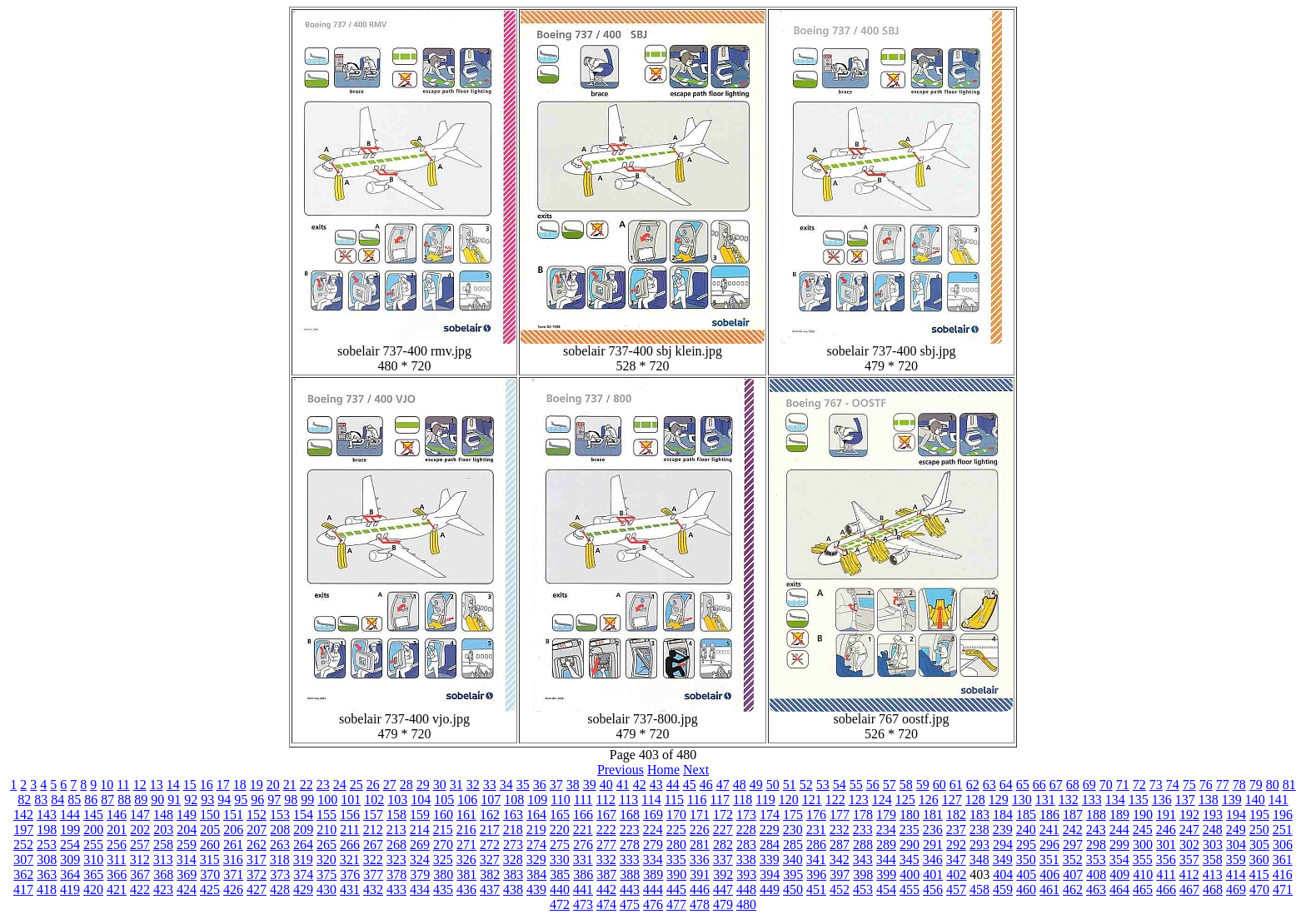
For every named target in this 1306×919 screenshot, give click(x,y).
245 (1143, 829)
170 (676, 814)
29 (423, 784)
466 (1166, 889)
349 (1003, 859)
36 (539, 784)
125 (905, 799)
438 (513, 889)
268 (396, 844)
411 (1165, 874)
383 (513, 874)
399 (886, 874)
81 (1289, 784)
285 (793, 844)
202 (140, 829)
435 (443, 889)
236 (933, 829)
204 (187, 829)
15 (190, 784)
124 (882, 799)
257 (140, 844)
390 (676, 874)
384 (536, 874)
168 (630, 814)
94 (224, 799)
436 (466, 889)
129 (999, 799)
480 (746, 904)
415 (1259, 874)
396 (816, 874)
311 (116, 859)
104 (421, 799)
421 (117, 889)
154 (303, 814)
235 (910, 829)
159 (420, 814)
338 (746, 859)
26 (373, 784)
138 (1209, 799)
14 (173, 784)
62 (973, 784)
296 (1049, 844)
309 (70, 859)
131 (1045, 799)
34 (506, 784)
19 (256, 784)
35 (523, 784)
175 (793, 814)
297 (1073, 844)
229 (770, 829)
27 (389, 784)
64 (1006, 784)
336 (700, 859)
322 (373, 859)
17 (223, 784)
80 (1272, 784)
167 (606, 814)
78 (1239, 784)
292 (956, 844)
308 (47, 859)
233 (863, 829)
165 (560, 814)
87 (107, 799)
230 (793, 829)
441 (583, 889)
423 (163, 889)
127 (952, 799)
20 (273, 784)
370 (210, 874)
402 (956, 874)
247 (1189, 829)
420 (93, 889)
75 (1189, 784)
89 (140, 799)
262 (257, 844)
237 (956, 829)
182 (956, 814)
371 (233, 874)
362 (23, 874)
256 (117, 844)
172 (723, 814)
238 (979, 829)
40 (606, 784)
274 (536, 844)
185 (1026, 814)
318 (280, 859)
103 (397, 799)
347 (956, 859)
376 (350, 874)
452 (840, 889)
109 (537, 799)
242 (1073, 829)
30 (439, 784)
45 (689, 784)
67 (1056, 784)
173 (746, 814)
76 (1206, 784)
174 (770, 814)
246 (1166, 829)
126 (929, 799)
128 (975, 799)
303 (1213, 844)
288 (863, 844)
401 (933, 874)
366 (117, 874)
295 (1026, 844)
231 (816, 829)
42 (639, 784)
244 (1119, 829)
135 (1139, 799)
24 (339, 784)
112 (605, 799)
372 (257, 874)
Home (663, 770)
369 (187, 874)
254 (70, 844)
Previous (620, 770)
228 (746, 829)
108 (514, 799)
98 (290, 799)
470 (1259, 889)
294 (1003, 844)
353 (1096, 859)
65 (1022, 784)
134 (1115, 799)
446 (700, 889)
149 (187, 814)
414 (1236, 874)
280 (676, 844)
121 (812, 799)
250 (1259, 829)
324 (420, 859)
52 (806, 784)
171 (700, 814)
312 (140, 859)
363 (47, 874)
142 (23, 814)
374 (303, 874)
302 (1189, 844)
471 (1283, 889)
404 (1003, 874)
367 (140, 874)
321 (350, 859)
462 (1073, 889)
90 (157, 799)
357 (1189, 859)
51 (789, 784)
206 (233, 829)
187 (1073, 814)
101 (351, 799)
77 (1222, 784)
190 (1143, 814)
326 (466, 859)
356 (1166, 859)
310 (93, 859)
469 (1236, 889)
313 (163, 859)
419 (70, 889)
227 (723, 829)
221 (583, 829)
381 (466, 874)
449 (770, 889)
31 (456, 784)
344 (886, 859)
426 (233, 889)
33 (489, 784)
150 (210, 814)
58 (906, 784)
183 (979, 814)
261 (233, 844)
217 (490, 829)
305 (1259, 844)
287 (840, 844)
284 (770, 844)
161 (466, 814)
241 (1049, 829)
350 (1026, 859)
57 (889, 784)
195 (1259, 814)
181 (933, 814)
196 (1283, 814)
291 (933, 844)
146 (117, 814)
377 (373, 874)
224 (653, 829)
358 (1213, 859)
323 (396, 859)
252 (23, 844)
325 (443, 859)
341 (816, 859)
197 (23, 829)
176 (816, 814)
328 (513, 859)
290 (910, 844)
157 (373, 814)
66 (1039, 784)
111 (583, 799)
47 (723, 784)
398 (863, 874)
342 (840, 859)
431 (350, 889)
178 (863, 814)
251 (1283, 829)
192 (1189, 814)
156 (350, 814)
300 (1143, 844)
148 (163, 814)
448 (746, 889)
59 (923, 784)
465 (1143, 889)
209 (303, 829)
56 (873, 784)
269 (420, 844)
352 (1073, 859)
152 (257, 814)
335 (676, 859)
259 (187, 844)
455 (910, 889)
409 (1119, 874)
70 (1106, 784)
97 (274, 799)
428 (280, 889)
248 (1213, 829)
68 (1072, 784)
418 (47, 889)
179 (886, 814)
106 (467, 799)
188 (1096, 814)
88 (124, 799)
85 (74, 799)
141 (1279, 799)
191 (1166, 814)
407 (1073, 874)
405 (1026, 874)
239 (1003, 829)
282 (723, 844)
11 (123, 784)
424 (187, 889)
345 (910, 859)
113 (628, 799)
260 (210, 844)
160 (443, 814)
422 (140, 889)
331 (583, 859)
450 (793, 889)
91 (174, 799)
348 (979, 859)
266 (350, 844)
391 (700, 874)
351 (1049, 859)
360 (1259, 859)
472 (560, 904)
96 (257, 799)
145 (93, 814)
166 (583, 814)
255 (93, 844)
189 (1119, 814)
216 (466, 829)
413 (1213, 874)
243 (1096, 829)
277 (606, 844)
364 (70, 874)
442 (606, 889)
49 (756, 784)
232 (840, 829)
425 (210, 889)
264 (303, 844)
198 (47, 829)
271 (466, 844)
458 (979, 889)
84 (57, 799)
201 (117, 829)
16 (206, 784)
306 (1283, 844)
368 (163, 874)
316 (233, 859)
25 (356, 784)
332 (606, 859)
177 (840, 814)
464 (1119, 889)
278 (630, 844)
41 (623, 784)
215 (443, 829)
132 (1069, 799)
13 (156, 784)
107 (491, 799)
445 (676, 889)
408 (1096, 874)
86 (90, 799)
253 (47, 844)
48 (739, 784)
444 (653, 889)
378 (396, 874)
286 (816, 844)
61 (956, 784)
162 (490, 814)
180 (910, 814)
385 (560, 874)
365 (93, 874)
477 (676, 904)
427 (257, 889)
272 (490, 844)
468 (1213, 889)
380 (443, 874)
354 (1119, 859)
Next (696, 770)
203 (163, 829)
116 (696, 799)
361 (1283, 859)
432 (373, 889)
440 (560, 889)
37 (556, 784)
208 (280, 829)
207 (257, 829)
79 (1256, 784)
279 (653, 844)
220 (560, 829)
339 (770, 859)
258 (163, 844)
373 (280, 874)
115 (674, 799)
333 (630, 859)
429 (303, 889)
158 (396, 814)
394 (770, 874)
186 (1049, 814)
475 (630, 904)
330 (560, 859)
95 (240, 799)
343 (863, 859)
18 (240, 784)
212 (373, 829)
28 (406, 784)
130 (1022, 799)
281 (700, 844)
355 (1143, 859)
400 (910, 874)
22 (306, 784)
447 (723, 889)
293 (979, 844)
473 (583, 904)
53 (823, 784)
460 (1026, 889)
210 (326, 829)
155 (326, 814)
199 (70, 829)
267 (373, 844)
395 (793, 874)
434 (420, 889)
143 (47, 814)
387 (606, 874)
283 (746, 844)
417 (23, 889)
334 (653, 859)
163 (513, 814)
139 (1232, 799)
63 (989, 784)
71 (1122, 784)
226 (700, 829)
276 (583, 844)
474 (606, 904)
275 (560, 844)
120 (789, 799)
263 (280, 844)
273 (513, 844)
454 (886, 889)
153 (280, 814)
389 (653, 874)
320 (326, 859)
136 (1162, 799)
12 (140, 784)
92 (190, 799)
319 (303, 859)
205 (210, 829)
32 (473, 784)
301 (1166, 844)
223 (630, 829)
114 (650, 799)
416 (1283, 874)
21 (290, 784)
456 (933, 889)
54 (839, 784)
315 (210, 859)
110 (560, 799)
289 (886, 844)
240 (1026, 829)
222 (606, 829)
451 (816, 889)
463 (1096, 889)
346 (933, 859)
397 (840, 874)
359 (1236, 859)
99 (307, 799)
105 (444, 799)
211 (349, 829)
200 (93, 829)
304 (1236, 844)
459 (1003, 889)
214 (420, 829)
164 (536, 814)
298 (1096, 844)
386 (583, 874)
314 (187, 859)
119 (765, 799)
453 (863, 889)
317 (257, 859)
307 (23, 859)
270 (443, 844)
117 (720, 799)
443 (630, 889)
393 (746, 874)
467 (1189, 889)
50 (773, 784)
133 (1092, 799)
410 (1143, 874)
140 (1255, 799)
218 (513, 829)
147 (140, 814)
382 (490, 874)
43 (656, 784)
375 (326, 874)
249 (1236, 829)
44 (673, 784)
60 (939, 784)
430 (326, 889)
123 (859, 799)
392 (723, 874)
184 (1003, 814)
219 (536, 829)
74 (1172, 784)
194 (1236, 814)
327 (490, 859)
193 (1213, 814)
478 (700, 904)
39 (589, 784)
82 (24, 799)
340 (793, 859)
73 (1156, 784)
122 (835, 799)
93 (207, 799)
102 (374, 799)
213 (396, 829)
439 (536, 889)
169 (653, 814)
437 (490, 889)
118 (742, 799)
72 (1139, 784)
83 (40, 799)
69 (1089, 784)
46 (706, 784)
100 (327, 799)
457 (956, 889)
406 (1049, 874)
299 (1119, 844)
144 (70, 814)
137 (1185, 799)
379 (420, 874)
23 (323, 784)
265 (326, 844)
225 (676, 829)
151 (233, 814)
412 (1189, 874)
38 (573, 784)
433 (396, 889)
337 (723, 859)
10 (106, 784)
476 (653, 904)
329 (536, 859)
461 (1049, 889)
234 (886, 829)
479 (723, 904)
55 (856, 784)
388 (630, 874)
